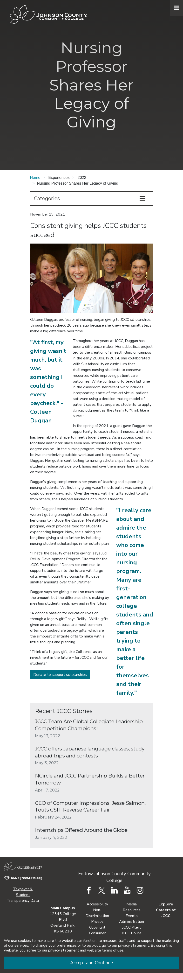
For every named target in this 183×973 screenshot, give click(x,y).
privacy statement (133, 945)
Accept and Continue (91, 963)
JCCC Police (132, 933)
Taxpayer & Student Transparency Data (23, 894)
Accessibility (97, 904)
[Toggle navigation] (142, 198)
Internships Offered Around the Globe (81, 830)
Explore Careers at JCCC (166, 910)
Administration (131, 921)
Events (132, 915)
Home (35, 177)
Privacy (97, 921)
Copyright (97, 927)
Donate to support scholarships (60, 674)
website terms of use (105, 950)
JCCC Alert (131, 927)
